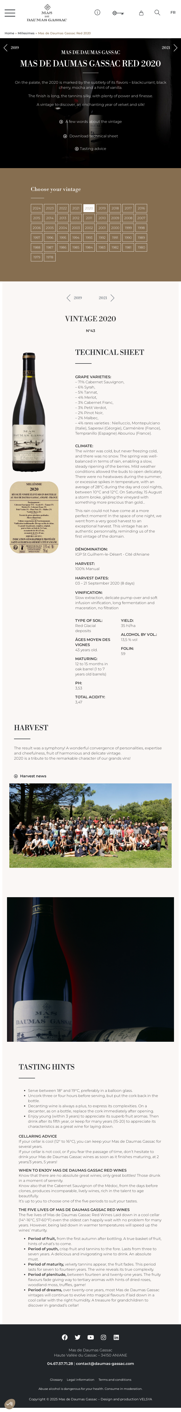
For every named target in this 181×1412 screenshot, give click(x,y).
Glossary (56, 1379)
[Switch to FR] (173, 12)
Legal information (80, 1379)
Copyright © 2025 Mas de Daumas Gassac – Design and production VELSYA (90, 1399)
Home (9, 33)
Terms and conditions (115, 1379)
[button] (157, 12)
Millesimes (26, 33)
